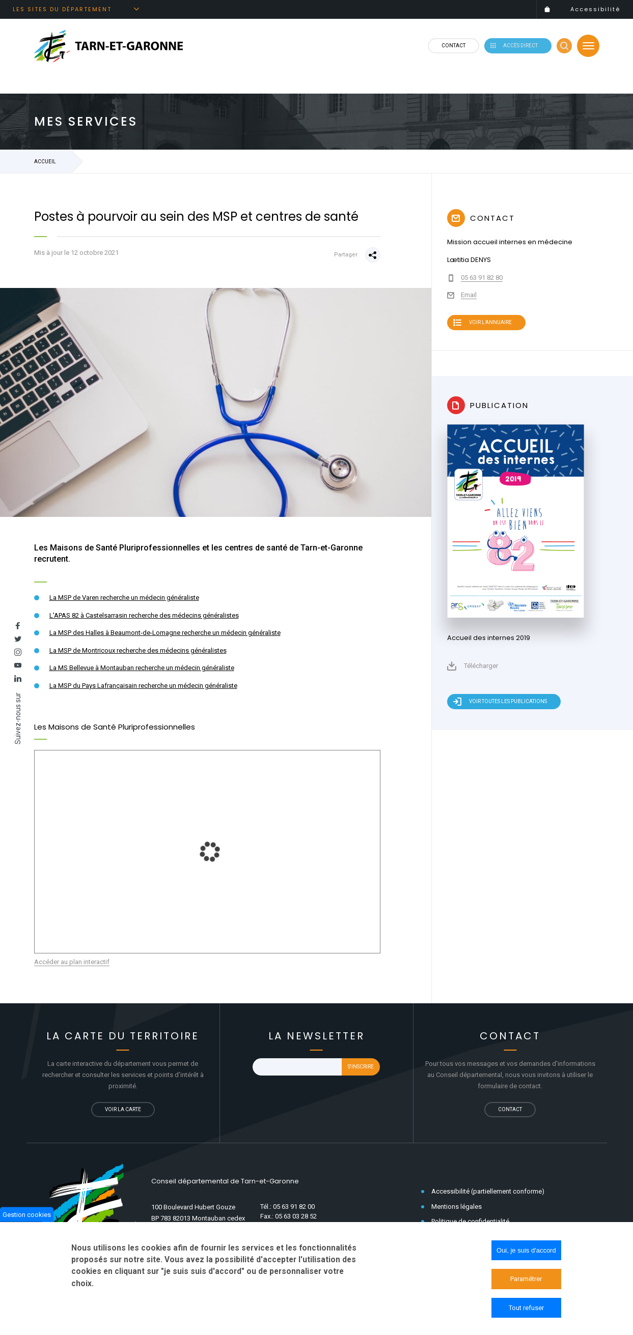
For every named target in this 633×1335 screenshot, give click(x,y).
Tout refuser (526, 1308)
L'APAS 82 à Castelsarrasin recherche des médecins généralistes (144, 618)
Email (469, 297)
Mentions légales (456, 1208)
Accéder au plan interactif (71, 964)
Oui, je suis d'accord (526, 1250)
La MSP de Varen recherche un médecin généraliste (124, 600)
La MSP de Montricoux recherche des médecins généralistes (138, 653)
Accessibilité (595, 9)
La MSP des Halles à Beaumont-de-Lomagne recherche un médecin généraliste (165, 635)
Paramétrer (526, 1279)
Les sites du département (62, 9)
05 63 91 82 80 (482, 280)
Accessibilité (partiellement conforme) (487, 1194)
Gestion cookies (27, 1214)
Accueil (45, 164)
